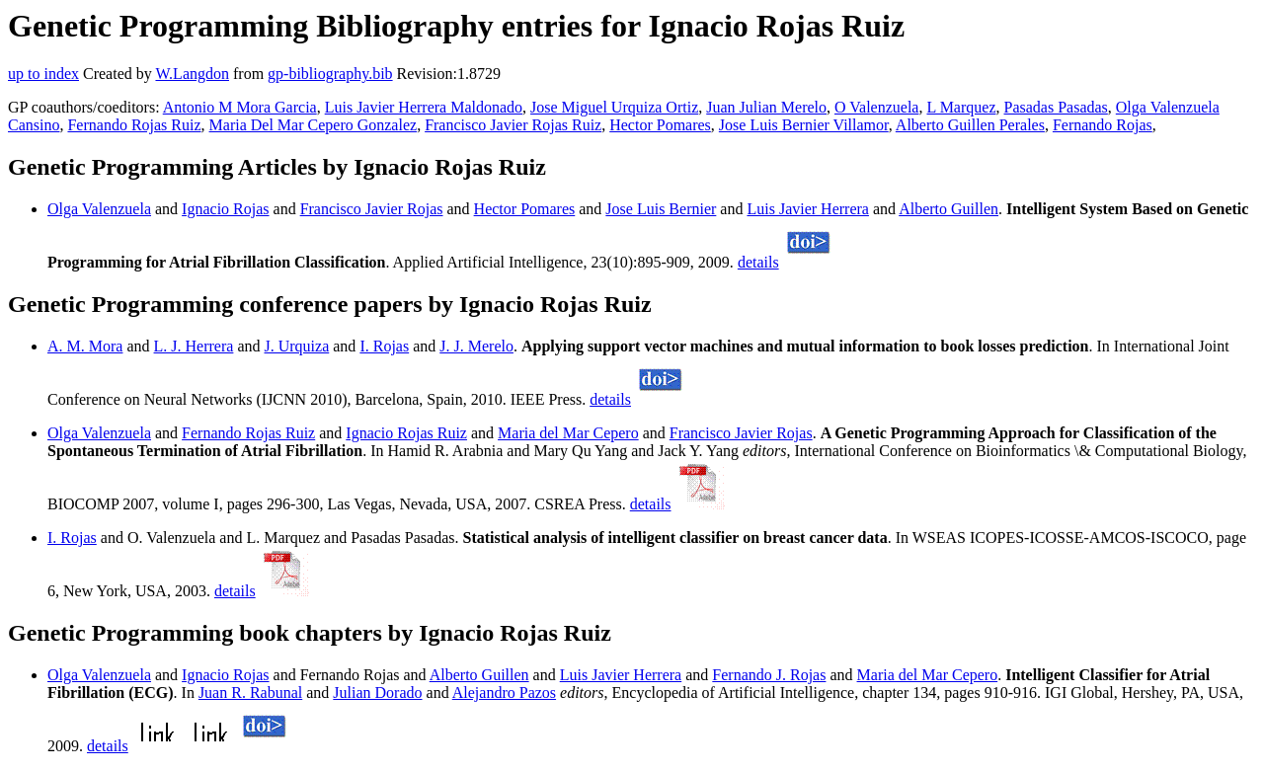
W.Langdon (192, 73)
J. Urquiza (297, 346)
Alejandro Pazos (504, 692)
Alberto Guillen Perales (970, 124)
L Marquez (960, 107)
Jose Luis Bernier (660, 208)
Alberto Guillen (948, 208)
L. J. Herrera (194, 346)
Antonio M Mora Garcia (240, 107)
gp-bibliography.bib (330, 73)
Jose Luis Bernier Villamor (804, 124)
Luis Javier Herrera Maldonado (423, 107)
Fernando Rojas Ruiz (133, 124)
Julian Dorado (377, 692)
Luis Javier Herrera (808, 208)
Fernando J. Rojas (769, 674)
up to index (43, 73)
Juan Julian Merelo (766, 107)
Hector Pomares (660, 124)
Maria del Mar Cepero (568, 432)
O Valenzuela (876, 107)
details (758, 262)
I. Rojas (384, 346)
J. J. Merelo (476, 346)
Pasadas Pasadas (1056, 107)
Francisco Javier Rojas (371, 208)
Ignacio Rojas (225, 208)
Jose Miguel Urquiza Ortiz (614, 107)
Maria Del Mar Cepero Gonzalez (313, 124)
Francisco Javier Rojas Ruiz (513, 124)
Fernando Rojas (1102, 124)
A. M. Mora (84, 346)
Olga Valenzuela (99, 208)
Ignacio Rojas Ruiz (406, 432)
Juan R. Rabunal (250, 692)
